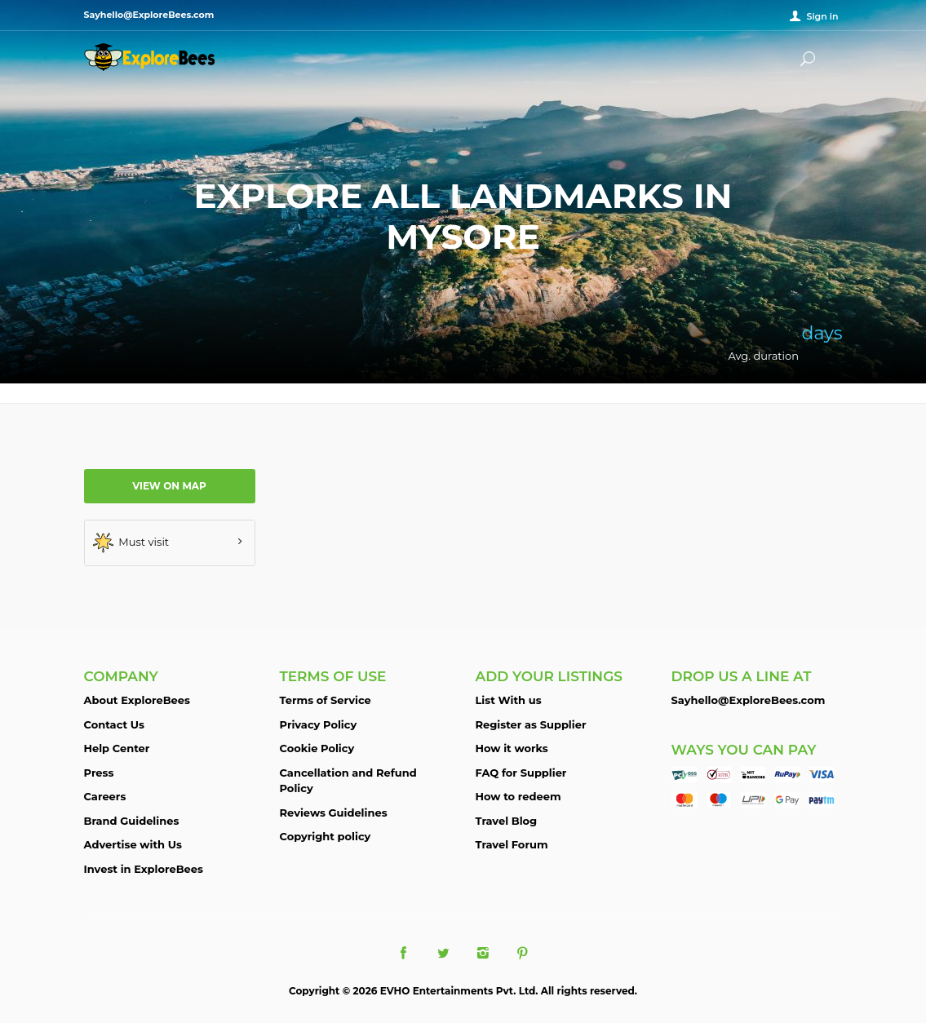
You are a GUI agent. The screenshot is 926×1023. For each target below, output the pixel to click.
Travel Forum (512, 844)
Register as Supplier (531, 724)
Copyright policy (325, 836)
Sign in (822, 16)
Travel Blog (507, 820)
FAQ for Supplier (521, 772)
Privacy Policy (318, 724)
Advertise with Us (133, 844)
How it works (512, 748)
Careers (105, 796)
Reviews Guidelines (334, 812)
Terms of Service (325, 699)
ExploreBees (149, 57)
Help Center (117, 748)
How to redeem (518, 796)
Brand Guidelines (131, 820)
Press (99, 772)
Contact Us (114, 724)
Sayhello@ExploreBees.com (748, 699)
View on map (169, 486)
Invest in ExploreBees (143, 868)
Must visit (131, 543)
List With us (509, 699)
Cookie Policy (317, 748)
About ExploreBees (137, 699)
